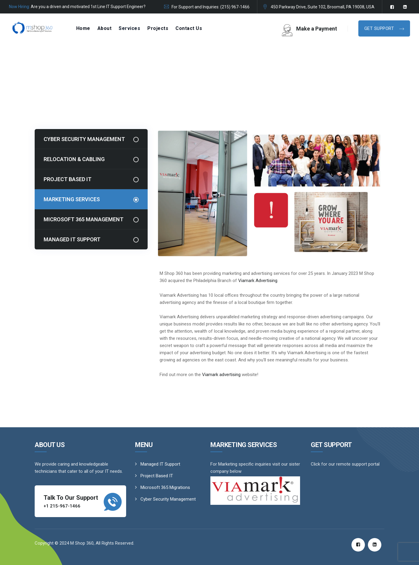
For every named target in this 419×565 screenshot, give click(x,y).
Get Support (379, 28)
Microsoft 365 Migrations (165, 487)
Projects (157, 28)
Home (83, 28)
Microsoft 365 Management (83, 219)
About (104, 28)
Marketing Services (72, 199)
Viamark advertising (221, 374)
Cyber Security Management (84, 139)
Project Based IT (67, 179)
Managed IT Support (72, 239)
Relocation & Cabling (74, 159)
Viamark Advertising (257, 280)
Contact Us (188, 28)
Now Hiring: (19, 6)
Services (129, 28)
